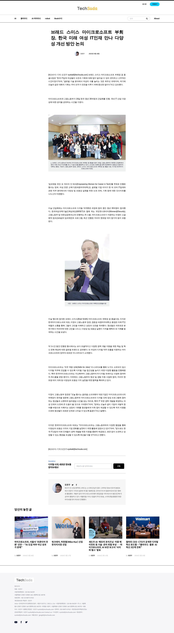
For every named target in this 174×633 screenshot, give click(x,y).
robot (47, 18)
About (157, 18)
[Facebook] (76, 484)
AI (15, 18)
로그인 (144, 4)
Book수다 (58, 18)
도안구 (82, 54)
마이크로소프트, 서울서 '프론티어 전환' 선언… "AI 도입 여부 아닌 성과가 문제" (31, 545)
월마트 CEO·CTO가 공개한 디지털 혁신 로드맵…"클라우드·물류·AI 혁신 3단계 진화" (142, 545)
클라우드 (24, 18)
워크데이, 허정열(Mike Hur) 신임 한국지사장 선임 (67, 543)
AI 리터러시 (36, 18)
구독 (118, 466)
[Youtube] (15, 622)
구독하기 (154, 4)
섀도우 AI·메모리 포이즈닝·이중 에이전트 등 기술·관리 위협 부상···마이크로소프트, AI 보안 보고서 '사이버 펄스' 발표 (105, 546)
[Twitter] (72, 484)
